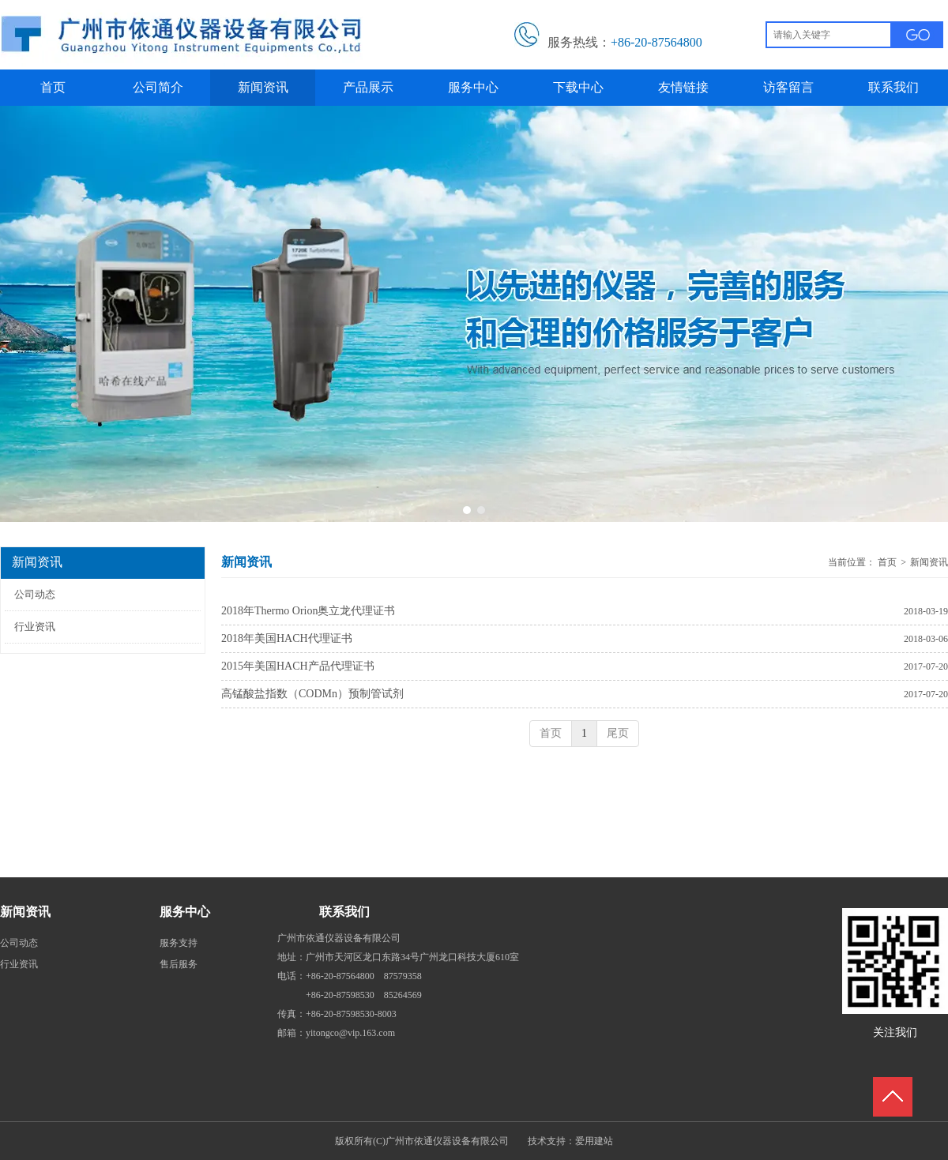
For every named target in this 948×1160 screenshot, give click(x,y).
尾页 (618, 733)
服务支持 (179, 942)
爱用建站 (594, 1141)
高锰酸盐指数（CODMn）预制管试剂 (312, 694)
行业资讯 (19, 964)
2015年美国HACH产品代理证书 (297, 666)
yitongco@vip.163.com (350, 1032)
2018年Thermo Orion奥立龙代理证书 (308, 611)
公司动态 (19, 942)
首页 (887, 562)
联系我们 (344, 911)
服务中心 (185, 911)
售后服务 (179, 964)
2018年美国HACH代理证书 (286, 638)
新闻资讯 (929, 562)
